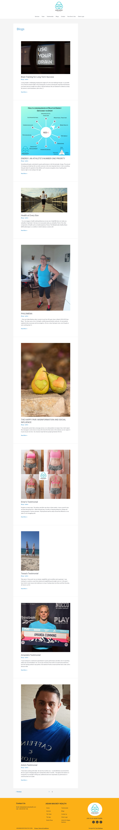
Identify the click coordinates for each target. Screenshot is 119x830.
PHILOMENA (26, 313)
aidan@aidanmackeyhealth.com (28, 807)
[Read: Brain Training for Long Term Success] (45, 57)
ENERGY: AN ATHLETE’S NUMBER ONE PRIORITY (43, 158)
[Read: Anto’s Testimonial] (45, 723)
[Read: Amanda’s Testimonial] (45, 627)
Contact (63, 16)
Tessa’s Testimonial (29, 573)
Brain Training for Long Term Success (37, 77)
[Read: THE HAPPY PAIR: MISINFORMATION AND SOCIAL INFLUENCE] (45, 379)
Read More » (24, 92)
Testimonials (50, 16)
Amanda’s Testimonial (31, 655)
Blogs (57, 16)
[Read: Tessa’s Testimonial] (30, 551)
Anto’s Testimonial (29, 765)
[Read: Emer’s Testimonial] (45, 474)
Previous (18, 791)
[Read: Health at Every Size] (44, 200)
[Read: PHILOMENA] (45, 277)
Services (37, 16)
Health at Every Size (30, 215)
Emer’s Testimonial (29, 502)
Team (43, 16)
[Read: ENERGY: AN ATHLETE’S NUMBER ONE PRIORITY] (45, 130)
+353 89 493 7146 (23, 809)
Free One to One (71, 16)
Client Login (81, 16)
